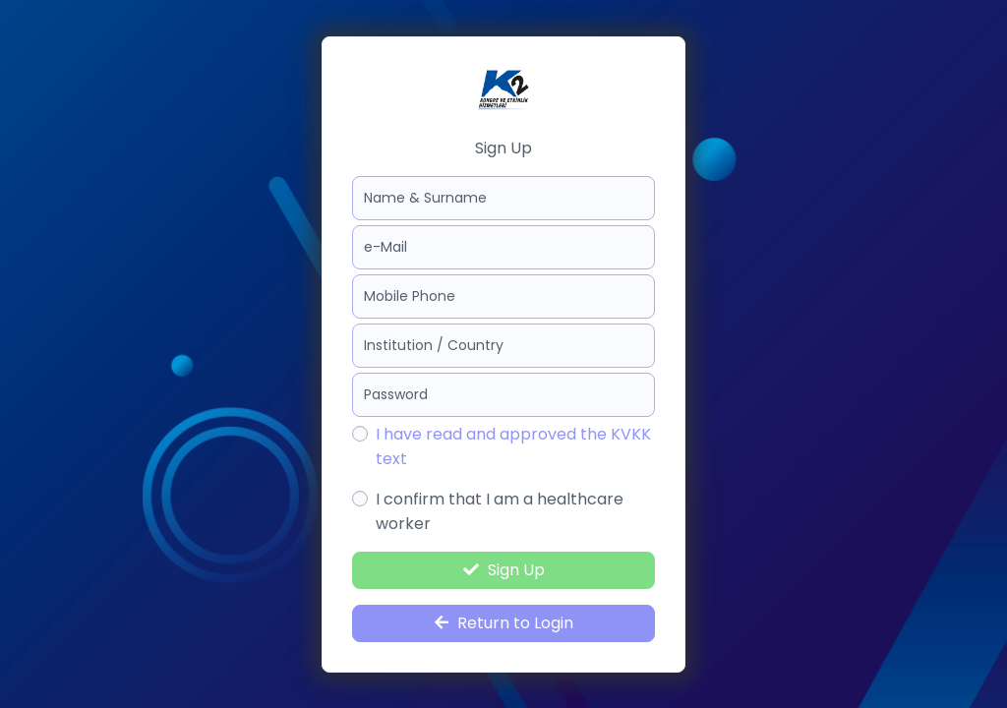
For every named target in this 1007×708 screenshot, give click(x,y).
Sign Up (504, 570)
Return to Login (504, 623)
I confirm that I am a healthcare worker (499, 511)
